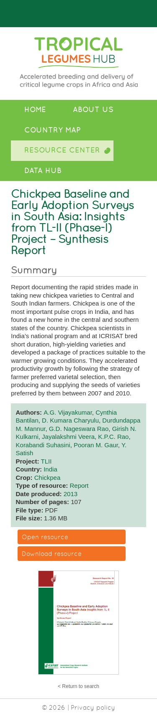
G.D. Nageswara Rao (79, 428)
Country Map (52, 130)
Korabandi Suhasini (43, 444)
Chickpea (47, 477)
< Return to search (78, 686)
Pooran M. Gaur (96, 444)
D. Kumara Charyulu (70, 420)
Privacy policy (93, 707)
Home (35, 110)
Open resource (45, 536)
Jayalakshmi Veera (68, 436)
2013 (70, 493)
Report (78, 485)
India (50, 469)
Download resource (52, 553)
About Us (93, 110)
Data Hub (43, 171)
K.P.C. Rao (113, 436)
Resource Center (62, 150)
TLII (46, 461)
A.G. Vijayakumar (68, 412)
